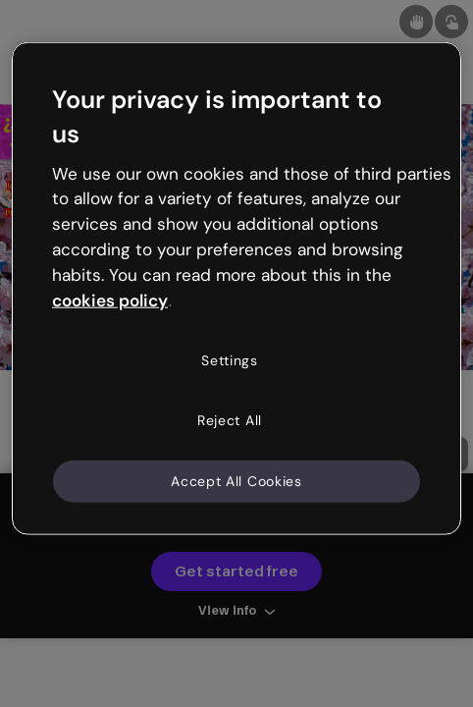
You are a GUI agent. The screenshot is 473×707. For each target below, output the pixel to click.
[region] (236, 288)
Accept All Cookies (236, 480)
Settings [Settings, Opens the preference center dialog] (229, 359)
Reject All (229, 420)
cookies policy (110, 299)
